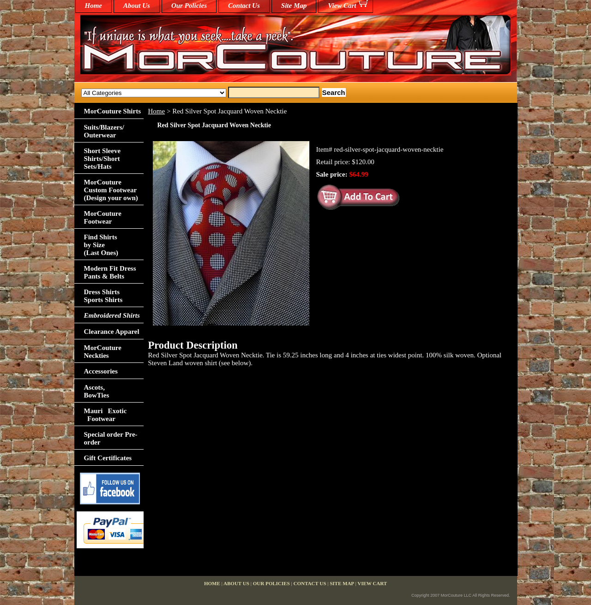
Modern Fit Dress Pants (110, 272)
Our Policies (189, 5)
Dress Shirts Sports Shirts (103, 295)
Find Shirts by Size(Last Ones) (101, 244)
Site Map (294, 5)
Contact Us (244, 5)
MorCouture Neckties (102, 351)
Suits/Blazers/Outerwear (104, 131)
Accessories (101, 371)
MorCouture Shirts (112, 111)
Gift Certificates (108, 458)
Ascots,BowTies (96, 391)
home (94, 5)
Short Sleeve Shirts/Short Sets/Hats (102, 158)
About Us (136, 5)
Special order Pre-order (111, 438)
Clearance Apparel (111, 331)
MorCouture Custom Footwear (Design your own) (111, 190)
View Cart (342, 5)
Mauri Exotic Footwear (105, 414)
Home (156, 111)
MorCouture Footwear (102, 217)
